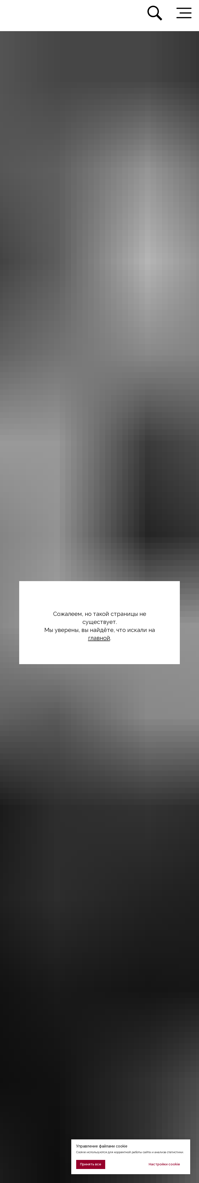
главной (99, 638)
